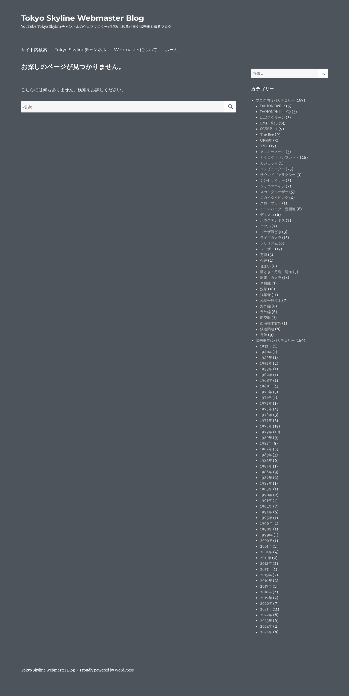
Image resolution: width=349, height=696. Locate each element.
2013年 (266, 569)
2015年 (266, 575)
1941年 (266, 352)
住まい (265, 266)
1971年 (266, 397)
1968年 (266, 380)
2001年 (266, 546)
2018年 (266, 592)
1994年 (266, 512)
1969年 (266, 386)
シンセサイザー (272, 180)
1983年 (266, 455)
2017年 (266, 586)
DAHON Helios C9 (275, 111)
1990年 (266, 495)
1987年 (266, 477)
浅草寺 (265, 294)
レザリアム (269, 243)
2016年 (266, 580)
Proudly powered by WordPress (107, 670)
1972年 (266, 403)
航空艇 (265, 317)
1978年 (266, 426)
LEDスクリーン (272, 117)
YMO (264, 146)
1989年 (266, 489)
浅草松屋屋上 (270, 300)
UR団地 (266, 140)
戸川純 (265, 283)
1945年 (266, 357)
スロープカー (270, 203)
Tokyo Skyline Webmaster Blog (82, 18)
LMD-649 (269, 123)
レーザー (267, 249)
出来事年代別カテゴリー (275, 340)
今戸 (263, 260)
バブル (265, 226)
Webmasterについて (135, 49)
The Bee (267, 134)
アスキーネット (272, 151)
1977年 (266, 420)
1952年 (266, 363)
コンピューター (272, 169)
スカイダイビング (274, 197)
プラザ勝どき (270, 232)
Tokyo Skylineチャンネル (80, 49)
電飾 (263, 334)
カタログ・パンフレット (279, 157)
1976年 (266, 415)
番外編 (265, 312)
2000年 (266, 540)
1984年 (266, 460)
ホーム (171, 49)
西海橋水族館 (270, 323)
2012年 (266, 563)
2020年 (266, 603)
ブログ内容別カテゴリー (275, 100)
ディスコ (267, 214)
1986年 (266, 472)
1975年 (266, 409)
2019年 (266, 598)
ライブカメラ (270, 237)
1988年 (266, 483)
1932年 (266, 346)
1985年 (266, 466)
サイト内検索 (34, 49)
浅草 (263, 289)
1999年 (266, 535)
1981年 (266, 443)
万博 (263, 254)
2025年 (266, 632)
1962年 (266, 375)
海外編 (265, 306)
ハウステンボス (272, 220)
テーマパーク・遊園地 (278, 209)
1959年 (266, 369)
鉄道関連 (267, 329)
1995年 (266, 517)
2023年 (266, 620)
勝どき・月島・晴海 (276, 272)
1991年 (266, 500)
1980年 (266, 437)
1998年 (266, 529)
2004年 (266, 552)
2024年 (266, 626)
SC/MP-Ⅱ (269, 129)
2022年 (266, 615)
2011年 (265, 557)
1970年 (266, 392)
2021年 (266, 609)
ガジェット (269, 163)
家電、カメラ (270, 277)
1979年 (266, 432)
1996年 (266, 523)
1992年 (266, 506)
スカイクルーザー (274, 192)
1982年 (266, 449)
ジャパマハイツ (272, 186)
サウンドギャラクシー (278, 174)
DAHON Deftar (272, 106)
